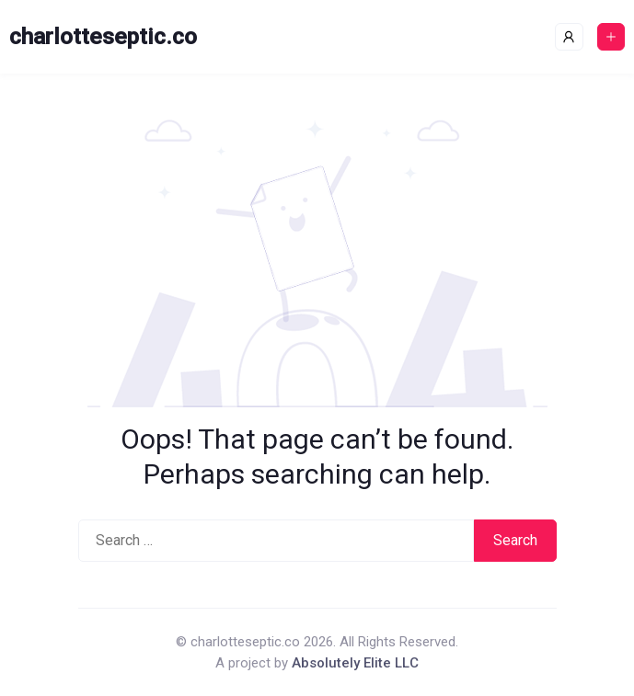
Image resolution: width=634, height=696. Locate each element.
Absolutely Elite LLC (355, 663)
